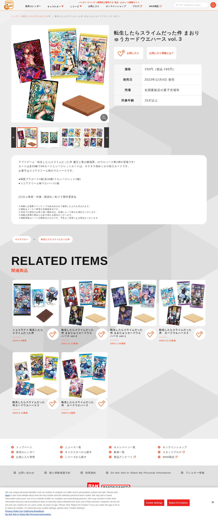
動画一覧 (119, 452)
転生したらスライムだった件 (55, 239)
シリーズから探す (76, 457)
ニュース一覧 (73, 447)
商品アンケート (125, 457)
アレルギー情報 (195, 472)
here (7, 500)
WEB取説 (170, 457)
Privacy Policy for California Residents (24, 515)
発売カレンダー (25, 452)
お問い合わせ (26, 472)
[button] (13, 137)
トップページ (24, 447)
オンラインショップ (175, 447)
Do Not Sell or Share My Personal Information (141, 472)
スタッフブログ (174, 452)
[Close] (212, 506)
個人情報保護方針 (60, 472)
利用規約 (90, 472)
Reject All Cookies (178, 507)
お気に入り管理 (25, 457)
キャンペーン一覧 (124, 447)
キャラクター (21, 239)
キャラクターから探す (78, 452)
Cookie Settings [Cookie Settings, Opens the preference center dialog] (154, 507)
